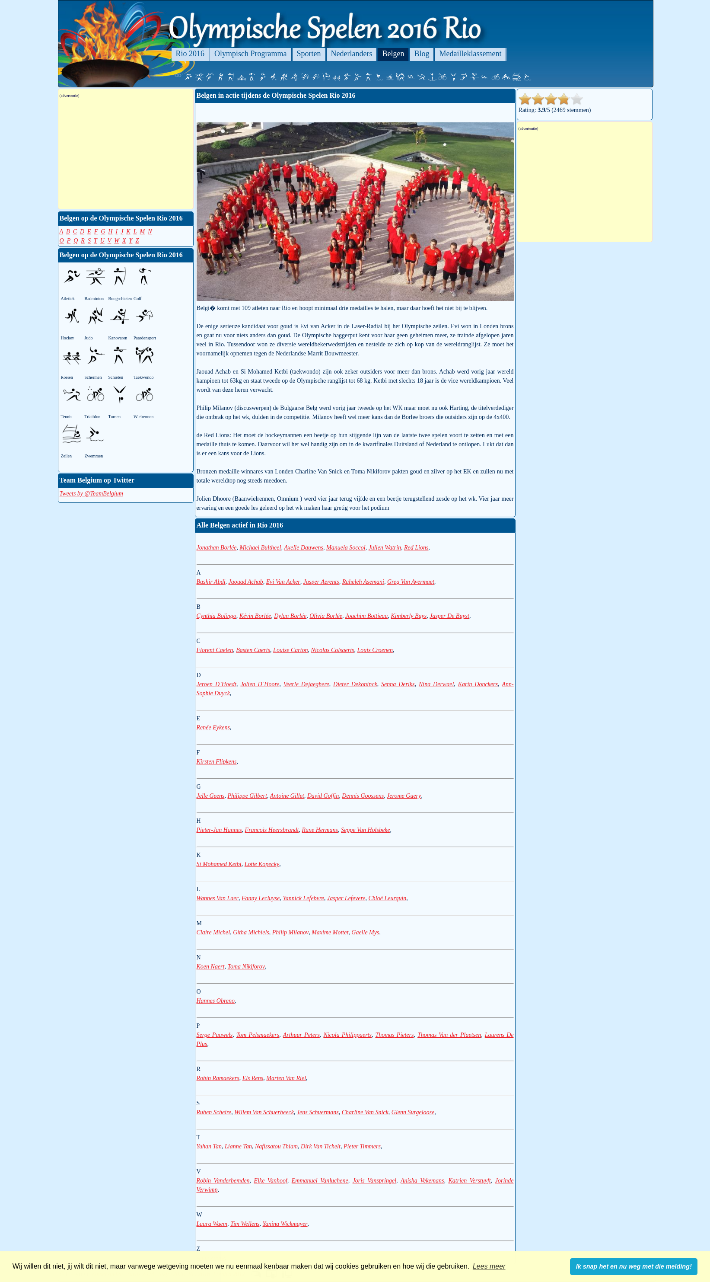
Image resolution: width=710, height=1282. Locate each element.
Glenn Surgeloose (413, 1112)
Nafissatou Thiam (276, 1146)
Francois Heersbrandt (272, 830)
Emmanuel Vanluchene (320, 1180)
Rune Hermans (320, 830)
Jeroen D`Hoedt (216, 684)
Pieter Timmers (362, 1146)
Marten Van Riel (286, 1078)
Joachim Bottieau (366, 616)
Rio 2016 (190, 53)
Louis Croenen (375, 650)
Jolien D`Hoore (259, 684)
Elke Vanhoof (270, 1180)
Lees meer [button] (489, 1266)
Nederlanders (352, 53)
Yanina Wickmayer (284, 1224)
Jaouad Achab (246, 582)
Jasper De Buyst (449, 616)
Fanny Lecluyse (261, 898)
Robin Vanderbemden (223, 1180)
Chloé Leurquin (388, 898)
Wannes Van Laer (218, 898)
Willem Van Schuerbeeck (264, 1112)
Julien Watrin (385, 547)
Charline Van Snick (365, 1112)
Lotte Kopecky (262, 864)
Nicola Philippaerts (347, 1035)
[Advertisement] (126, 153)
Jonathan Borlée (217, 547)
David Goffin (323, 796)
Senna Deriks (397, 684)
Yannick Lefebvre (303, 898)
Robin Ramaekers (218, 1078)
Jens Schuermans (318, 1112)
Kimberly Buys (409, 616)
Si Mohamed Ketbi (219, 864)
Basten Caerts (253, 650)
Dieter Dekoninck (355, 684)
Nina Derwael (436, 684)
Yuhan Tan (209, 1146)
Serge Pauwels (215, 1035)
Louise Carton (290, 650)
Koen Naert (211, 966)
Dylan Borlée (290, 616)
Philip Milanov (290, 932)
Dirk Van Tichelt (321, 1146)
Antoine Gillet (287, 796)
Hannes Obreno (216, 1000)
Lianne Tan (238, 1146)
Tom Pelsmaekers (257, 1035)
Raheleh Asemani (363, 582)
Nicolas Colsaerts (332, 650)
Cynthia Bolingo (216, 616)
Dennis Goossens (363, 796)
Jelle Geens (211, 796)
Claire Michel (213, 932)
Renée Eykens (213, 727)
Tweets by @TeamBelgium (91, 493)
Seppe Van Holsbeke (365, 830)
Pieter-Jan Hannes (219, 830)
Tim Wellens (245, 1224)
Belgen (393, 53)
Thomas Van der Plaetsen (449, 1035)
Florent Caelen (215, 650)
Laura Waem (212, 1224)
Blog (421, 53)
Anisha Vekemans (422, 1180)
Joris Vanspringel (374, 1180)
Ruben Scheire (214, 1112)
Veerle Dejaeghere (306, 684)
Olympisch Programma (250, 53)
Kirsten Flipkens (217, 761)
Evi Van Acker (283, 582)
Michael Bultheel (260, 547)
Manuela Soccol (346, 547)
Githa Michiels (251, 932)
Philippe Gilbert (247, 796)
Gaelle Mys (365, 932)
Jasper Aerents (321, 582)
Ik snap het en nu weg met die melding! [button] (634, 1266)
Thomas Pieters (394, 1035)
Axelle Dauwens (303, 547)
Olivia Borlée (325, 616)
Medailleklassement (470, 53)
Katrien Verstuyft (470, 1180)
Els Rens (253, 1078)
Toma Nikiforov (245, 966)
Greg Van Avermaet (410, 582)
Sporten (309, 53)
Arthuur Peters (301, 1035)
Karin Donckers (478, 684)
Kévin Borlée (255, 616)
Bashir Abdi (211, 582)
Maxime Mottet (330, 932)
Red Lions (416, 547)
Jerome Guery (404, 796)
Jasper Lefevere (346, 898)
